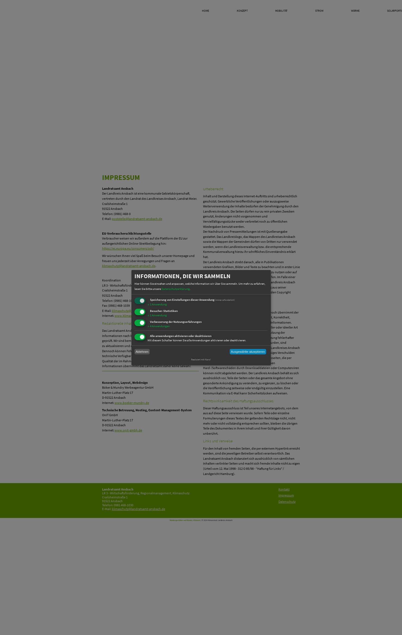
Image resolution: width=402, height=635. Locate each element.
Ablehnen (142, 351)
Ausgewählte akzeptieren (248, 351)
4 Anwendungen (159, 326)
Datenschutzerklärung (175, 288)
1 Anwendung (157, 304)
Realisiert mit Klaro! (201, 359)
